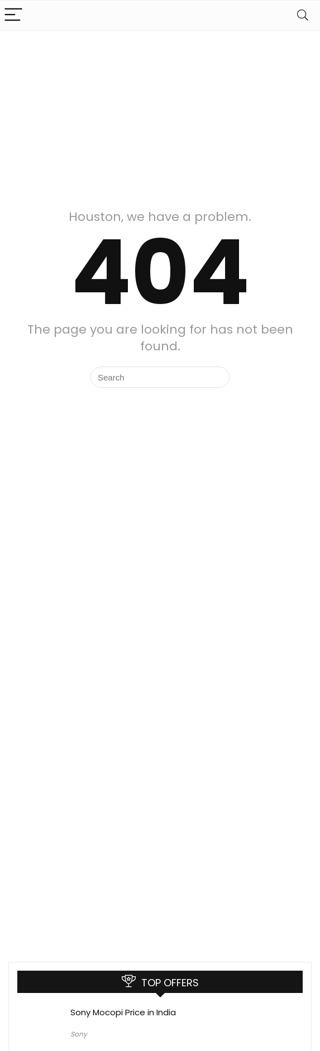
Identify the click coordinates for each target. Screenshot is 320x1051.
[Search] (302, 15)
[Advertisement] (160, 114)
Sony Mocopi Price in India (123, 1012)
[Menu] (13, 15)
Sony (78, 1034)
